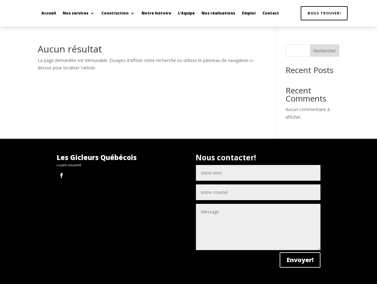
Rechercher (324, 51)
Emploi (249, 13)
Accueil (48, 13)
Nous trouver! (324, 13)
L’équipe (186, 13)
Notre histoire (156, 13)
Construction (115, 13)
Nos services (75, 13)
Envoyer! (300, 260)
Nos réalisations (218, 13)
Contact (270, 13)
